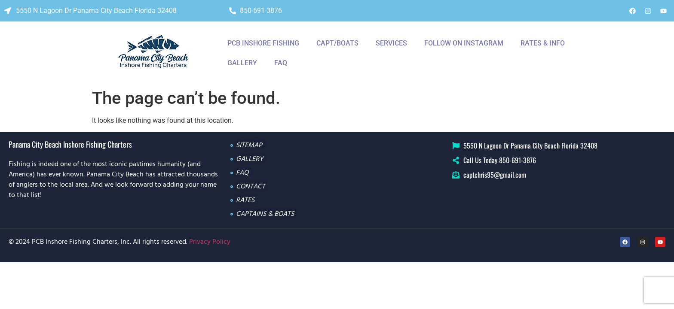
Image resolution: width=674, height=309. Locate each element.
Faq (280, 63)
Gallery (242, 63)
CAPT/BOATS (337, 43)
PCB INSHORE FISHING (263, 43)
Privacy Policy (209, 242)
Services (391, 43)
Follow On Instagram (463, 43)
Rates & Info (543, 43)
